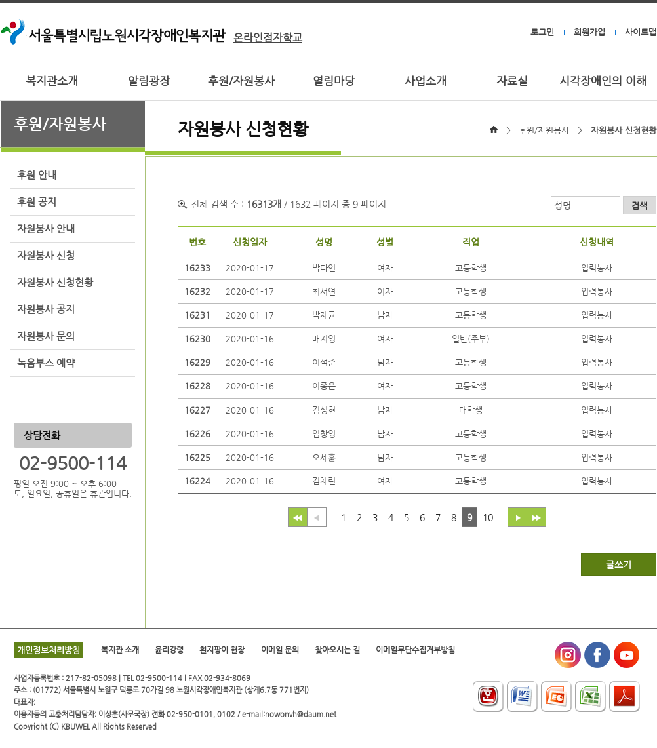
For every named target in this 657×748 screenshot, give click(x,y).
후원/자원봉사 (241, 81)
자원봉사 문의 (46, 336)
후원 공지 (36, 202)
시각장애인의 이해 (603, 81)
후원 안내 (36, 175)
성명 (562, 205)
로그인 (542, 32)
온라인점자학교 (267, 37)
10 (488, 517)
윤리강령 (169, 649)
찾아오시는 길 (337, 649)
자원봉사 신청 (46, 256)
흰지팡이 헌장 (222, 649)
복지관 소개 (120, 649)
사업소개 (426, 81)
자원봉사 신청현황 (55, 282)
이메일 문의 (280, 649)
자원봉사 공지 (46, 309)
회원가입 (589, 32)
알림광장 (149, 81)
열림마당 (334, 81)
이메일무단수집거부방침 (415, 649)
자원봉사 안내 (46, 229)
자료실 (512, 81)
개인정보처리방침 (48, 650)
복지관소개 (52, 81)
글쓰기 (618, 564)
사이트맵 (640, 32)
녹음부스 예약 (46, 363)
